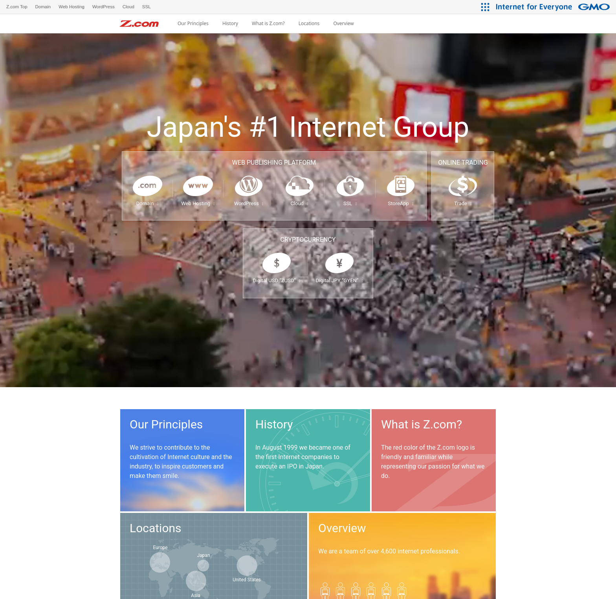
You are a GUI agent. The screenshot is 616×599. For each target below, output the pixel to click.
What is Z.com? (268, 23)
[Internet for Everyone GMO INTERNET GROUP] (554, 7)
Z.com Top (17, 6)
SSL (350, 203)
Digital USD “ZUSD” (276, 280)
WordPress (249, 203)
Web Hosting (198, 203)
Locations (309, 23)
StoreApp (400, 203)
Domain (147, 203)
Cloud (299, 203)
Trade (462, 203)
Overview (343, 23)
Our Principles (193, 23)
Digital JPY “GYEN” (339, 280)
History (230, 23)
